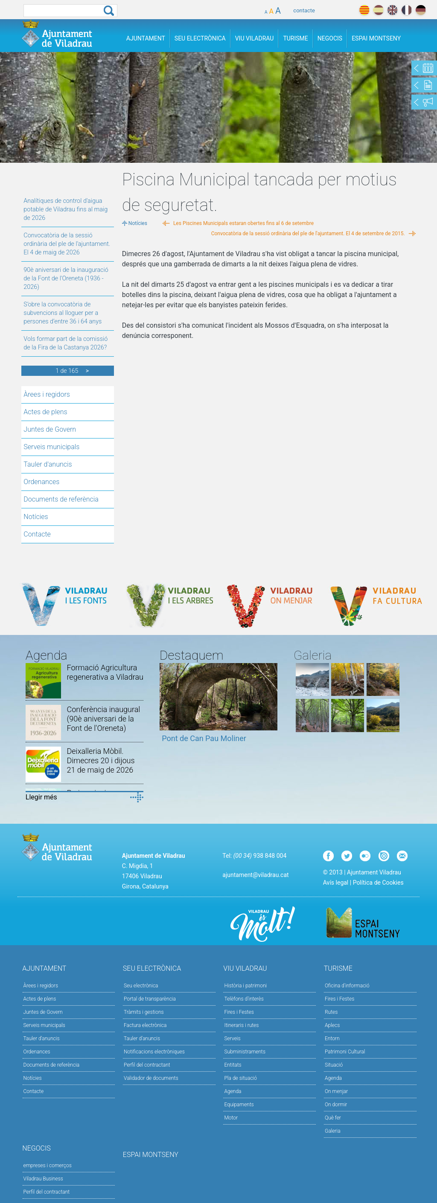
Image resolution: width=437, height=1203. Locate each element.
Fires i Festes (238, 1012)
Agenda (232, 1091)
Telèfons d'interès (243, 999)
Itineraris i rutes (241, 1025)
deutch (420, 10)
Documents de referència (61, 499)
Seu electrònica (141, 986)
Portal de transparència (150, 999)
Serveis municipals (51, 447)
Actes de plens (45, 412)
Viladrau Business (43, 1179)
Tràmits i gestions (144, 1012)
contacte (304, 10)
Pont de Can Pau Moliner (204, 738)
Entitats (232, 1065)
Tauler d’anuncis (142, 1038)
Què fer (333, 1118)
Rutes (331, 1012)
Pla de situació (240, 1078)
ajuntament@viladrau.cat (255, 874)
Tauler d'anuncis (47, 464)
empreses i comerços (47, 1165)
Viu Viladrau (254, 38)
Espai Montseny (376, 38)
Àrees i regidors (46, 394)
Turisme (295, 38)
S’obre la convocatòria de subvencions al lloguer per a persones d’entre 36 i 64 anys (62, 313)
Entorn (332, 1038)
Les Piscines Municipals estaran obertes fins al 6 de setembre (243, 223)
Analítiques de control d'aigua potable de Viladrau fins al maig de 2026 (65, 209)
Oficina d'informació (347, 986)
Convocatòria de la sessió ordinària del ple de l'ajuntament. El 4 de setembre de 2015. (308, 234)
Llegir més (41, 797)
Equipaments (238, 1105)
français (406, 10)
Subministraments (244, 1052)
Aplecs (332, 1025)
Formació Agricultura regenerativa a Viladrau (105, 672)
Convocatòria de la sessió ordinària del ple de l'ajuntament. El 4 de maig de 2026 (66, 244)
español (378, 10)
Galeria (333, 1131)
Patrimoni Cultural (345, 1052)
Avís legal (335, 882)
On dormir (336, 1105)
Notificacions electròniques (154, 1052)
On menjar (336, 1091)
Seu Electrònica (200, 38)
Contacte (37, 534)
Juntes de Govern (49, 429)
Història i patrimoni (245, 986)
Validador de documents (151, 1078)
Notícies (35, 517)
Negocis (330, 38)
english (392, 10)
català (364, 10)
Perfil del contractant (147, 1065)
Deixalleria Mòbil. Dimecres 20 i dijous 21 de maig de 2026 (100, 760)
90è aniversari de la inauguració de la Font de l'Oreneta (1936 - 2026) (65, 278)
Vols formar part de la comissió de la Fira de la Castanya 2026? (65, 343)
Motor (231, 1118)
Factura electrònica (145, 1025)
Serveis (232, 1038)
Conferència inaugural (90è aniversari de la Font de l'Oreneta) (103, 719)
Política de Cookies (378, 882)
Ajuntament (145, 38)
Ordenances (41, 482)
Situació (334, 1065)
